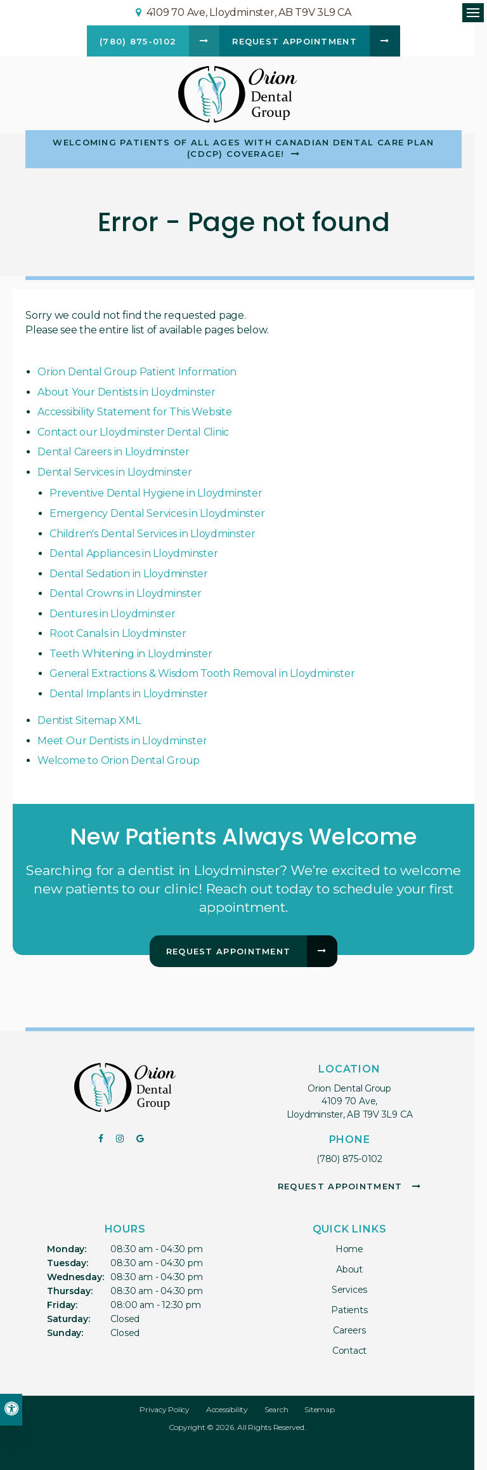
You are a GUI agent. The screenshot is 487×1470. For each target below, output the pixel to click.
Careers (349, 1330)
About (349, 1269)
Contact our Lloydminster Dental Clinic (133, 432)
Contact (349, 1350)
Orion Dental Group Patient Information (137, 372)
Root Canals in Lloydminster (117, 633)
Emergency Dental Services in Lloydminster (156, 513)
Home (349, 1249)
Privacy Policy (165, 1409)
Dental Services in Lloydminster (114, 472)
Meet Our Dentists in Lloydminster (122, 741)
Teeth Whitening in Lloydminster (130, 654)
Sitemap (319, 1409)
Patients (349, 1310)
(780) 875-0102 (349, 1159)
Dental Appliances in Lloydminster (133, 553)
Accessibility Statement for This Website (134, 412)
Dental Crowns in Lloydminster (125, 593)
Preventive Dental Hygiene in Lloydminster (155, 493)
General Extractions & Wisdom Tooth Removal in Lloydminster (201, 673)
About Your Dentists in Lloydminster (126, 392)
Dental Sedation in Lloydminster (128, 574)
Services (349, 1289)
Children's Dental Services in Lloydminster (152, 534)
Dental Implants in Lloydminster (128, 694)
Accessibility (227, 1409)
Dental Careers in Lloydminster (113, 452)
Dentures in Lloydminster (112, 614)
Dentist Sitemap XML (88, 720)
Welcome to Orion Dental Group (118, 760)
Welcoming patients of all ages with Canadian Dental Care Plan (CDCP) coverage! (243, 148)
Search (276, 1409)
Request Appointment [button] (294, 41)
